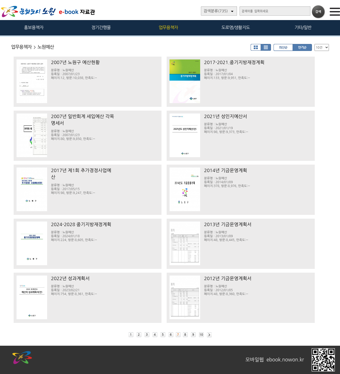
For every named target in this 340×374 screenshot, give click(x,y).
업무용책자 (168, 27)
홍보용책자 (33, 27)
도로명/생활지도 (236, 27)
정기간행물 (101, 27)
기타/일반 (302, 27)
